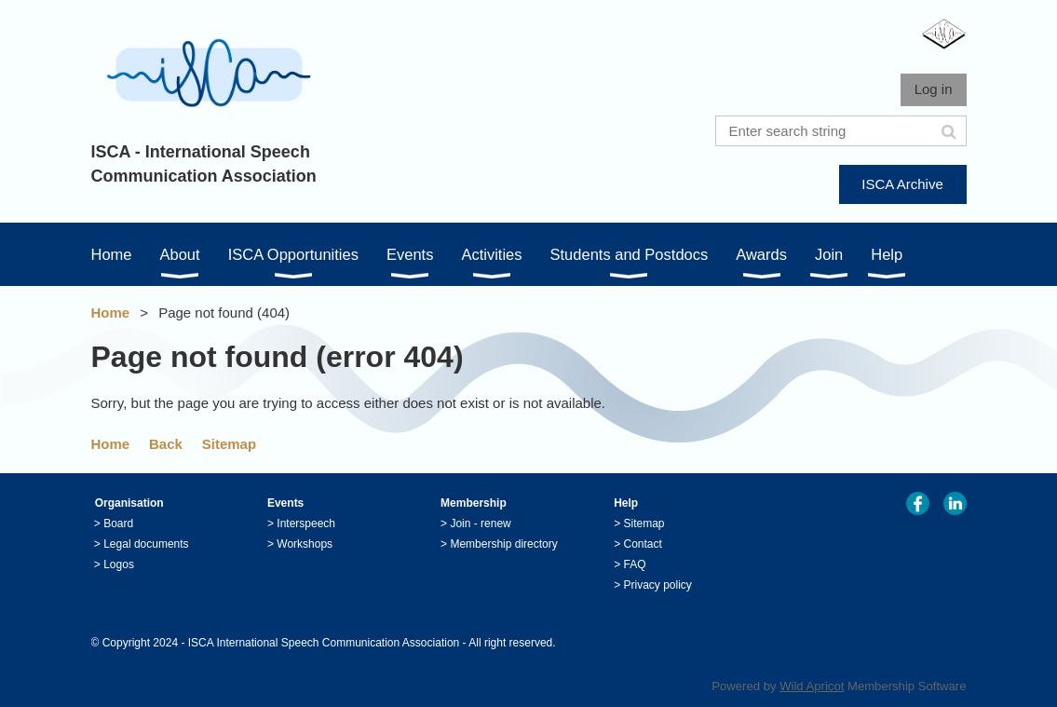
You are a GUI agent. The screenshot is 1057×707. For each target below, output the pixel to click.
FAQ (635, 564)
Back (166, 444)
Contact (643, 544)
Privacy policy (658, 584)
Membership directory (503, 544)
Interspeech (306, 523)
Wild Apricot (811, 686)
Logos (118, 564)
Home (110, 312)
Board (118, 523)
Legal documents (145, 544)
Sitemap (229, 444)
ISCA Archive (902, 184)
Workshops (304, 544)
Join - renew (480, 523)
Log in (934, 89)
